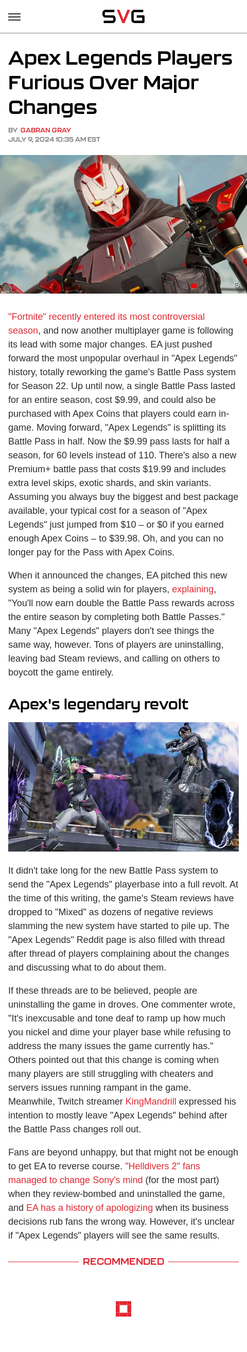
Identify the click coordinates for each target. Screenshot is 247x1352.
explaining (193, 589)
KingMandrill (151, 1101)
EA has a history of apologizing (89, 1208)
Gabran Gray (46, 130)
